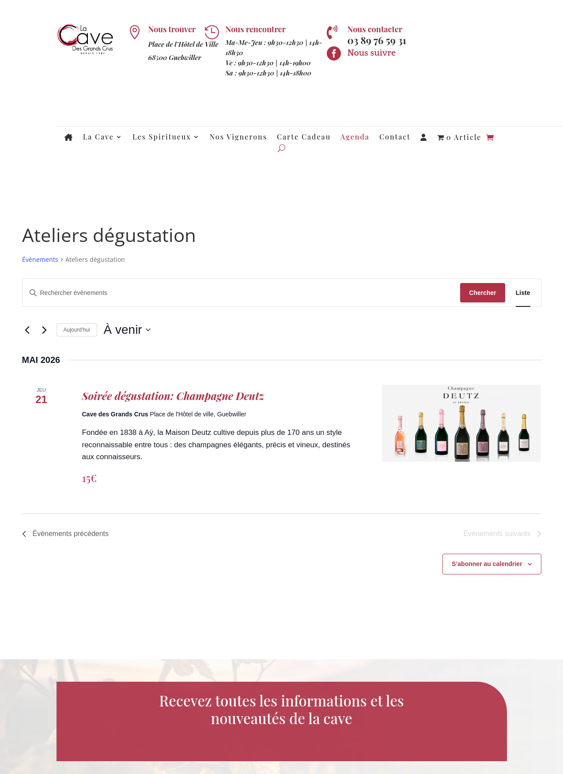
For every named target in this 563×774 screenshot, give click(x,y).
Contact (395, 137)
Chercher (482, 292)
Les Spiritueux (161, 137)
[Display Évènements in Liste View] (523, 293)
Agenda (355, 137)
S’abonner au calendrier (487, 563)
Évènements (40, 259)
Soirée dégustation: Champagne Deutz (173, 396)
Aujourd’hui (77, 330)
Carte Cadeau (304, 137)
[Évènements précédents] (27, 330)
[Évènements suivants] (44, 330)
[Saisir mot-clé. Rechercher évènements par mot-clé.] (242, 293)
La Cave (98, 137)
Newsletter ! (438, 48)
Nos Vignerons (238, 137)
